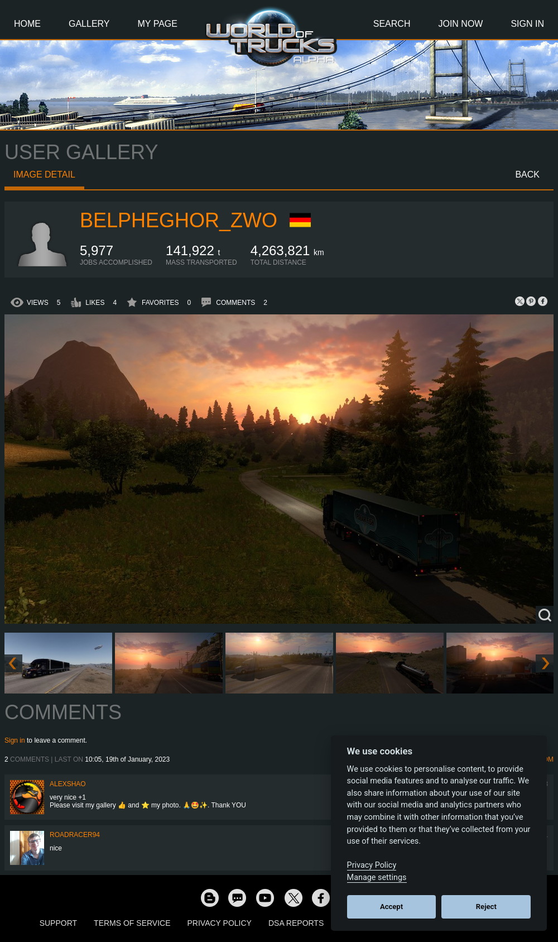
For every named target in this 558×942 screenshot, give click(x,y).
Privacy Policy (219, 923)
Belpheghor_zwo (178, 220)
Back (527, 174)
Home (27, 23)
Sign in (14, 740)
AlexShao (68, 784)
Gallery (89, 23)
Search (392, 23)
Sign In (527, 23)
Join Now (460, 23)
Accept (391, 906)
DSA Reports (296, 923)
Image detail (44, 174)
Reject (486, 906)
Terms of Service (132, 923)
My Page (157, 23)
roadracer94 (75, 835)
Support (58, 923)
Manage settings (377, 877)
